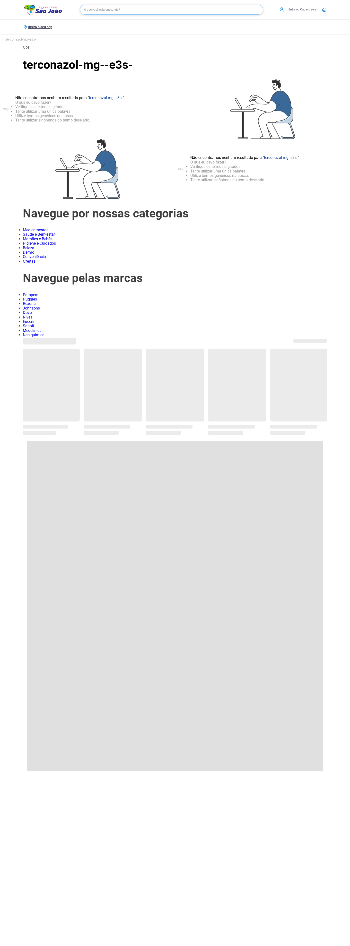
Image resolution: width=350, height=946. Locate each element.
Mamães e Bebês (37, 239)
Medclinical (33, 330)
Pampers (30, 294)
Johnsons (31, 308)
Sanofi (28, 326)
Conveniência (34, 256)
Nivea (28, 317)
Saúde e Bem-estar (39, 234)
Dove (27, 312)
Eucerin (29, 321)
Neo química (33, 335)
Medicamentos (35, 230)
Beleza (28, 248)
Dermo (28, 252)
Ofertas (29, 261)
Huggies (30, 299)
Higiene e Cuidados (39, 243)
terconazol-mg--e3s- (21, 39)
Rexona (29, 303)
